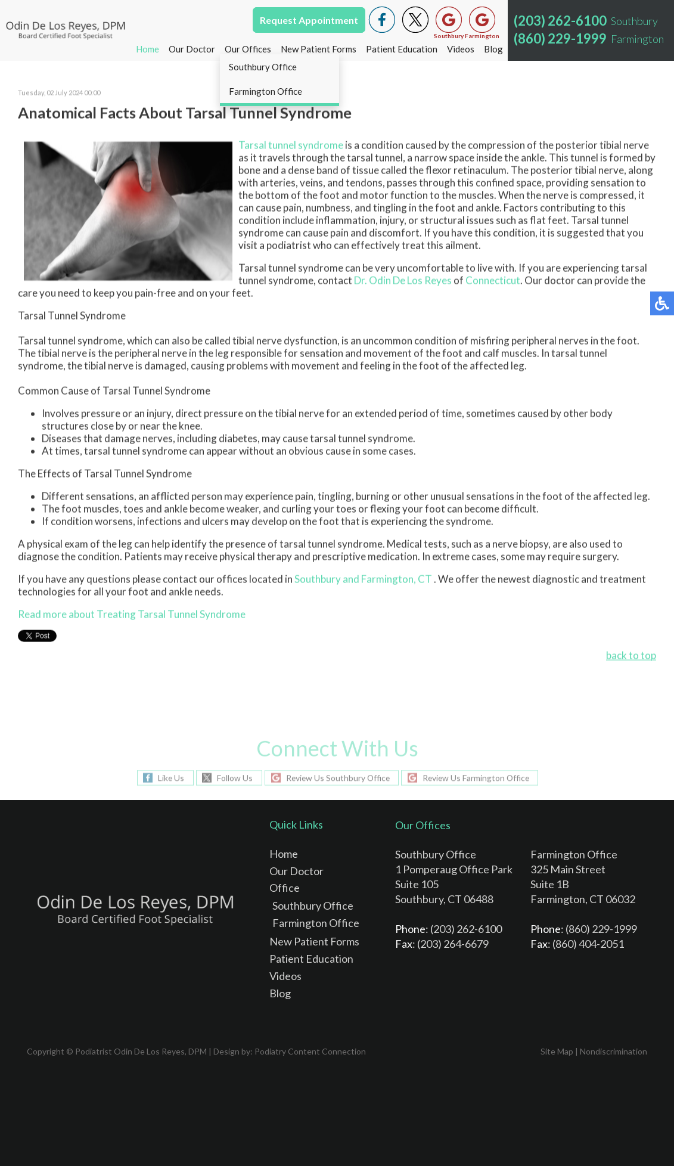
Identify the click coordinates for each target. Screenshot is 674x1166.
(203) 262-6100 (560, 21)
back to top (631, 656)
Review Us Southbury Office (337, 778)
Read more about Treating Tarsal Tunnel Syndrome (132, 615)
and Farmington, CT (387, 579)
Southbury (317, 579)
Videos (460, 49)
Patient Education (401, 49)
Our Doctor (192, 49)
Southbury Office (312, 905)
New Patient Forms (318, 49)
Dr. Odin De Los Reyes (403, 281)
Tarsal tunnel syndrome (290, 145)
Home (147, 49)
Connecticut (492, 281)
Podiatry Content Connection (310, 1051)
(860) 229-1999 (560, 38)
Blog (493, 49)
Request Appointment (309, 20)
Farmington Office (315, 922)
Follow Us (232, 778)
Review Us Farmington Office (477, 778)
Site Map (557, 1051)
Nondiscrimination (613, 1051)
